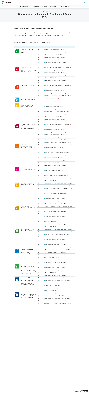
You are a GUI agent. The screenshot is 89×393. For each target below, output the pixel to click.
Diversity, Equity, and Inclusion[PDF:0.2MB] (57, 77)
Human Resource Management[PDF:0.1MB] (56, 75)
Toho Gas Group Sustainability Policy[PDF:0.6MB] (58, 52)
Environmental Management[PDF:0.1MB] (56, 55)
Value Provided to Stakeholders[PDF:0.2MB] (57, 345)
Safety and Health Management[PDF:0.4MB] (57, 49)
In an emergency (65, 6)
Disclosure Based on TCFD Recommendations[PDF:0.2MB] (53, 132)
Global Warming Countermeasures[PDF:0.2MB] (57, 58)
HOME (15, 387)
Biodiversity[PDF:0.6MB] (52, 85)
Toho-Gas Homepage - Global (24, 387)
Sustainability (36, 6)
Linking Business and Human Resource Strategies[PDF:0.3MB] (55, 71)
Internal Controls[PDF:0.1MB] (53, 359)
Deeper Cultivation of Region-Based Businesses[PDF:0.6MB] (55, 230)
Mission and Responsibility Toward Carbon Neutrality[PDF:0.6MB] (56, 127)
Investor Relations (23, 6)
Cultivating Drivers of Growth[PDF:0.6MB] (56, 123)
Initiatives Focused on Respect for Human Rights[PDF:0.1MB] (56, 67)
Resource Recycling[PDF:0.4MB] (54, 60)
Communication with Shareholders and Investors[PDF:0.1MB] (55, 349)
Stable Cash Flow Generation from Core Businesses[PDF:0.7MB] (56, 120)
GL (85, 2)
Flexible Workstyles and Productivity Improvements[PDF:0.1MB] (55, 81)
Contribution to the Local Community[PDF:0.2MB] (58, 63)
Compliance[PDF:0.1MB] (52, 222)
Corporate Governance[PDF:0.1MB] (54, 356)
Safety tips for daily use (50, 6)
